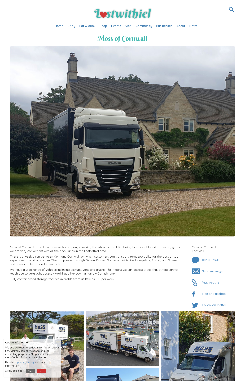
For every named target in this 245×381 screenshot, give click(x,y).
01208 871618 (211, 260)
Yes (30, 371)
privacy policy (25, 362)
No (41, 371)
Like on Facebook (214, 293)
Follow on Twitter (214, 305)
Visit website (210, 282)
